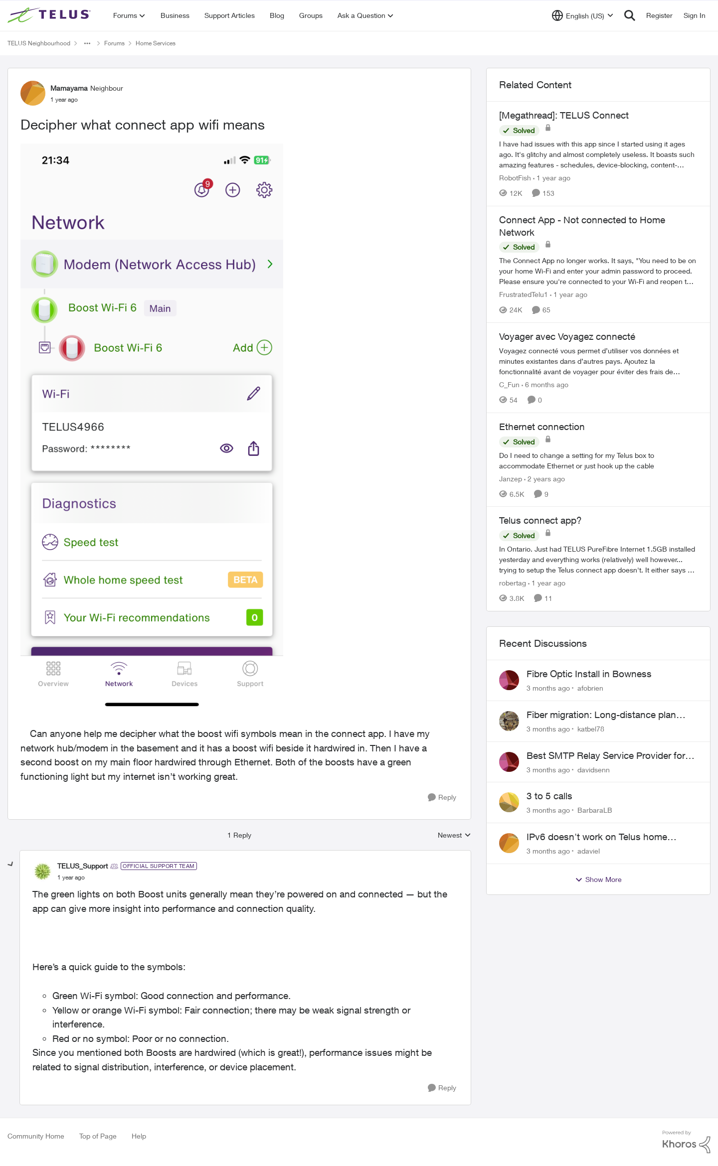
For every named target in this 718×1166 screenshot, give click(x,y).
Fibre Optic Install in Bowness (589, 673)
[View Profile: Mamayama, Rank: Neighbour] (32, 93)
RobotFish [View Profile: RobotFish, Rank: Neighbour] (515, 177)
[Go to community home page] (50, 15)
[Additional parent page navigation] (87, 43)
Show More (598, 879)
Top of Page (98, 1136)
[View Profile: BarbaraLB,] (509, 802)
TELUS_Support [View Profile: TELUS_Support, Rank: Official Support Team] (82, 866)
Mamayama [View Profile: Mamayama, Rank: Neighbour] (69, 88)
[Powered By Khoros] (687, 1142)
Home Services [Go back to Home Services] (156, 43)
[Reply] (442, 797)
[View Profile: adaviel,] (509, 843)
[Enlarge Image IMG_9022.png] (151, 428)
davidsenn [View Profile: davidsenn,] (593, 769)
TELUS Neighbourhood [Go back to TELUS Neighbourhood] (38, 43)
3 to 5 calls (549, 795)
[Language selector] (582, 15)
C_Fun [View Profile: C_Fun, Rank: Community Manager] (509, 384)
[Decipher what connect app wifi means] (71, 877)
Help (139, 1136)
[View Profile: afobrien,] (509, 680)
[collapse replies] (11, 865)
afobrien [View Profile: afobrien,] (590, 688)
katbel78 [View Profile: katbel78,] (590, 729)
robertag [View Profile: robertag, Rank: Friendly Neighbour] (512, 583)
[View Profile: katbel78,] (509, 721)
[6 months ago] (545, 384)
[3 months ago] (548, 688)
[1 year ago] (551, 177)
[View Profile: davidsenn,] (509, 762)
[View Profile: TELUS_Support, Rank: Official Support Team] (42, 871)
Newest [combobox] (454, 835)
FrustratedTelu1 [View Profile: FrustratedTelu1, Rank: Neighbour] (523, 294)
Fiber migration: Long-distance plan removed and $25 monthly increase (601, 715)
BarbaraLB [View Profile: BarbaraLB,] (594, 810)
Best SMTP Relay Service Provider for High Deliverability (606, 756)
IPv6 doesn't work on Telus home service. (597, 837)
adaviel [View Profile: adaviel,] (588, 851)
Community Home (35, 1136)
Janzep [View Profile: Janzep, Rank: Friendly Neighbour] (510, 478)
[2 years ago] (544, 478)
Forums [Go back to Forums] (114, 43)
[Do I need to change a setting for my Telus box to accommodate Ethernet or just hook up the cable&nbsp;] (598, 459)
